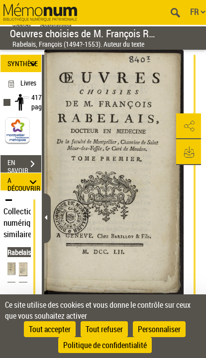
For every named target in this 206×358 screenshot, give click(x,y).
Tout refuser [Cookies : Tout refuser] (104, 329)
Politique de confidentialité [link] (105, 345)
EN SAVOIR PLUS (24, 165)
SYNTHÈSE (23, 63)
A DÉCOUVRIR (23, 181)
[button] (188, 126)
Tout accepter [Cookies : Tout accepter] (50, 329)
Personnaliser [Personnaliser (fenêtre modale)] (159, 329)
